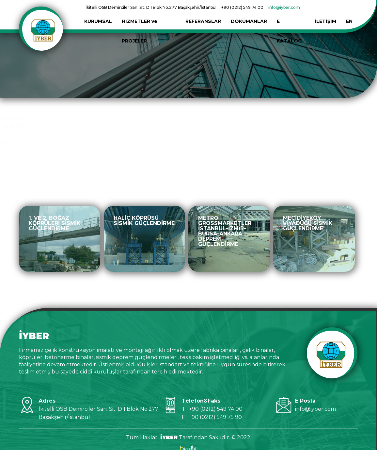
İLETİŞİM (325, 11)
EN (349, 11)
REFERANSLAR (203, 11)
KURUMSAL (98, 11)
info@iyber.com (284, 7)
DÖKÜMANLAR (249, 11)
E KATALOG (291, 11)
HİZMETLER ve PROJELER (149, 11)
